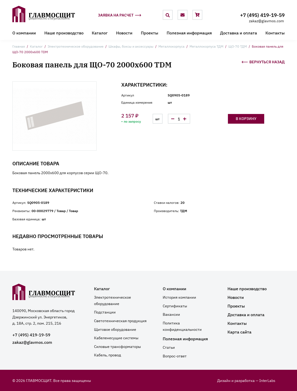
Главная (18, 46)
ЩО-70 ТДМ (237, 46)
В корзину (246, 118)
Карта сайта (239, 332)
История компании (179, 297)
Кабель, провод (107, 354)
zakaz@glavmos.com (266, 20)
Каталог (100, 32)
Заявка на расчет (119, 15)
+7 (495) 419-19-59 (262, 14)
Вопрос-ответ (175, 355)
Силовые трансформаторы (117, 346)
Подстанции (105, 311)
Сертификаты (175, 305)
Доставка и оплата (238, 32)
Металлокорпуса (171, 46)
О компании (24, 32)
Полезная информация (189, 32)
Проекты (149, 32)
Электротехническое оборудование (76, 46)
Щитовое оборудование (115, 329)
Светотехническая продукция (120, 320)
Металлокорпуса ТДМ (206, 46)
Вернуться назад (263, 61)
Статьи (169, 347)
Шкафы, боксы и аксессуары (130, 46)
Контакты (275, 32)
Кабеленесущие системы (116, 337)
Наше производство (64, 32)
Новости (124, 32)
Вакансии (171, 314)
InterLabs (267, 380)
